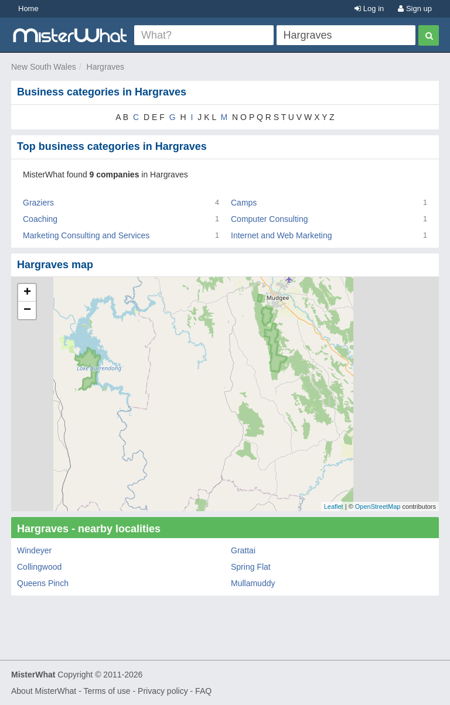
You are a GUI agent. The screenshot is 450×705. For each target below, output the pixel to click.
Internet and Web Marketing (281, 235)
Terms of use (106, 691)
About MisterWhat (43, 691)
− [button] (27, 310)
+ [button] (27, 293)
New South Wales (43, 66)
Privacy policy (163, 691)
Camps (244, 202)
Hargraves (106, 66)
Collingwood (39, 566)
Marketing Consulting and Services (86, 235)
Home (28, 8)
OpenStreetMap (378, 506)
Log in (369, 8)
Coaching (40, 219)
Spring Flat (251, 566)
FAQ (203, 691)
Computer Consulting (269, 219)
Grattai (243, 550)
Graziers (38, 202)
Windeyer (34, 550)
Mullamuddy (253, 583)
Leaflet (333, 506)
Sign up (415, 8)
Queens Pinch (43, 583)
